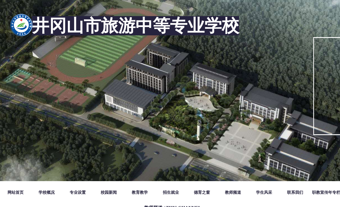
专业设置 (78, 192)
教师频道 (233, 192)
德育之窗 (202, 192)
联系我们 (295, 192)
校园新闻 (109, 192)
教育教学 (140, 192)
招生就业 (171, 192)
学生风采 (264, 192)
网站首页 (15, 192)
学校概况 (47, 192)
